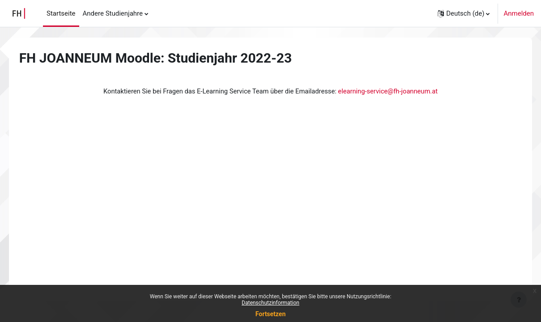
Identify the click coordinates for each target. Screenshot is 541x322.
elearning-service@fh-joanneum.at (391, 91)
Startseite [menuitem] (61, 13)
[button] (463, 13)
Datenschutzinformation (270, 303)
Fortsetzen (271, 314)
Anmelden (518, 13)
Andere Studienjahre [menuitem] (113, 13)
